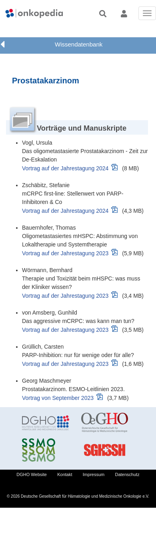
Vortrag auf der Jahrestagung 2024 (65, 168)
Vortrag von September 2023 (58, 398)
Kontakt (64, 474)
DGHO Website (31, 474)
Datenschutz (127, 474)
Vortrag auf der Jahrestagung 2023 (65, 253)
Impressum (93, 474)
